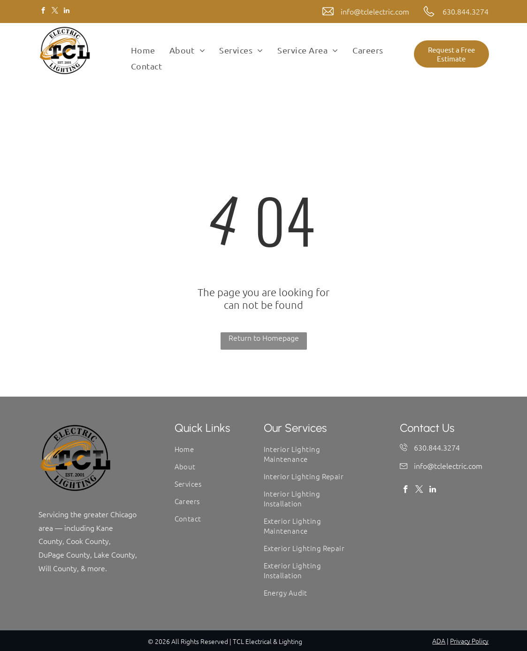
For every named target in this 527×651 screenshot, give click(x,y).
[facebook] (43, 12)
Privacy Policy (469, 640)
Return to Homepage (264, 337)
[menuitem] (143, 50)
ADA (438, 640)
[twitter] (55, 12)
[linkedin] (67, 12)
